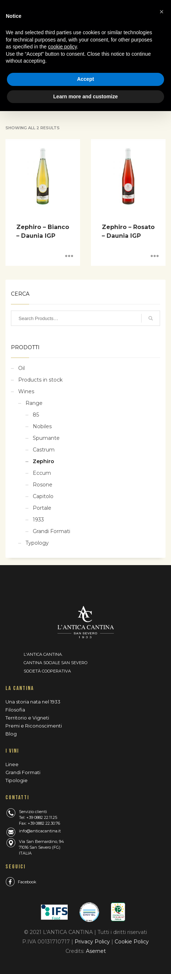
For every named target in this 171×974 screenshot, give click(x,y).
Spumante (46, 438)
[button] (161, 11)
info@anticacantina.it (40, 830)
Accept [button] (85, 79)
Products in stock (40, 379)
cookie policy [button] (62, 47)
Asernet (96, 951)
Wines (26, 391)
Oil (21, 368)
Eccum (42, 473)
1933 (38, 519)
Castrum (44, 449)
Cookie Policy (132, 941)
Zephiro (43, 461)
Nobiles (42, 426)
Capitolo (43, 496)
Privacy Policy (93, 941)
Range (34, 403)
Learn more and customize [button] (85, 96)
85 (36, 414)
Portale (42, 508)
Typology (37, 543)
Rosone (42, 484)
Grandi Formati (51, 531)
